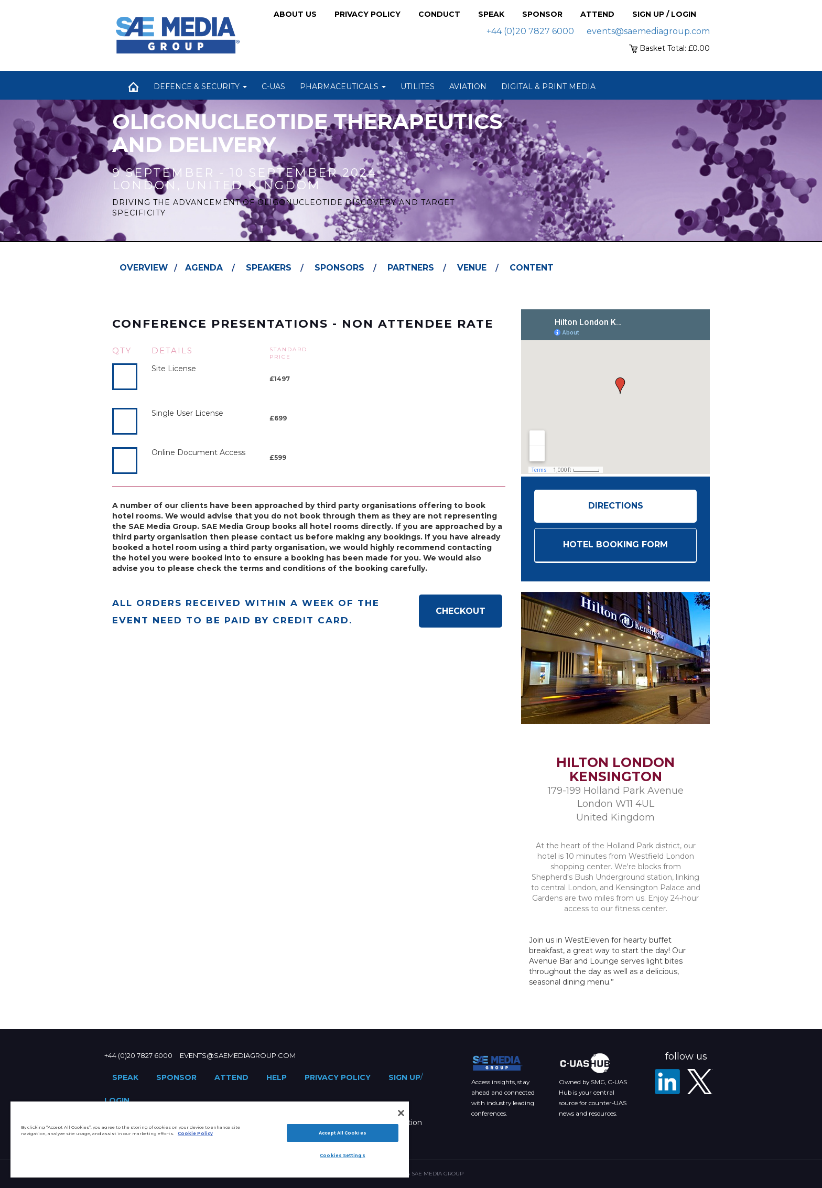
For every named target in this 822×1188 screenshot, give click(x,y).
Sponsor (542, 14)
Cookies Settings (342, 1155)
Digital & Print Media (548, 86)
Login (116, 1100)
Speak (491, 14)
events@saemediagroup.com (648, 31)
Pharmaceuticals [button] (343, 86)
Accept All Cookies (342, 1133)
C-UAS (273, 86)
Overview (144, 268)
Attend (597, 14)
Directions (615, 506)
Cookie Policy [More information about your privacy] (195, 1133)
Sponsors (339, 268)
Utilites (418, 86)
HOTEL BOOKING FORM (615, 544)
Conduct (439, 14)
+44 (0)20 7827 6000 (530, 31)
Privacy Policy (367, 14)
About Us (295, 14)
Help (276, 1077)
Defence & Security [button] (200, 86)
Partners (410, 268)
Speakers (268, 268)
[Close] (401, 1113)
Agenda (204, 268)
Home (133, 86)
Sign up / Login (664, 14)
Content (532, 268)
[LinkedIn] (667, 1081)
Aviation (467, 86)
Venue (471, 268)
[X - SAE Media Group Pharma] (699, 1081)
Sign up (404, 1077)
